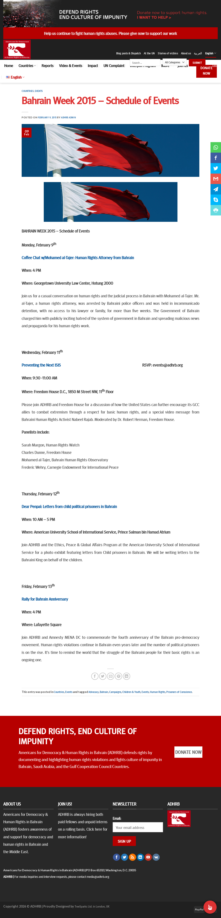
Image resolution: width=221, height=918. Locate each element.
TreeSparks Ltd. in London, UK (92, 906)
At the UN (149, 53)
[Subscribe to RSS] (132, 857)
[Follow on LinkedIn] (140, 857)
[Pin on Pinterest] (118, 676)
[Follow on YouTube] (148, 857)
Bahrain (104, 692)
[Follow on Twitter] (124, 857)
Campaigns (115, 692)
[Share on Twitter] (102, 676)
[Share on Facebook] (94, 676)
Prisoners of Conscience (179, 692)
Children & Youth (131, 692)
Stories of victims (168, 53)
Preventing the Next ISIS (41, 365)
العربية (198, 53)
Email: (117, 818)
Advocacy (93, 692)
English (210, 53)
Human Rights (157, 692)
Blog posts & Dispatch (128, 53)
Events (39, 91)
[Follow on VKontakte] (156, 857)
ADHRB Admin (68, 117)
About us (186, 53)
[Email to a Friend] (110, 676)
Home (8, 65)
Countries (27, 65)
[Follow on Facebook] (116, 857)
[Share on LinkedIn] (126, 676)
